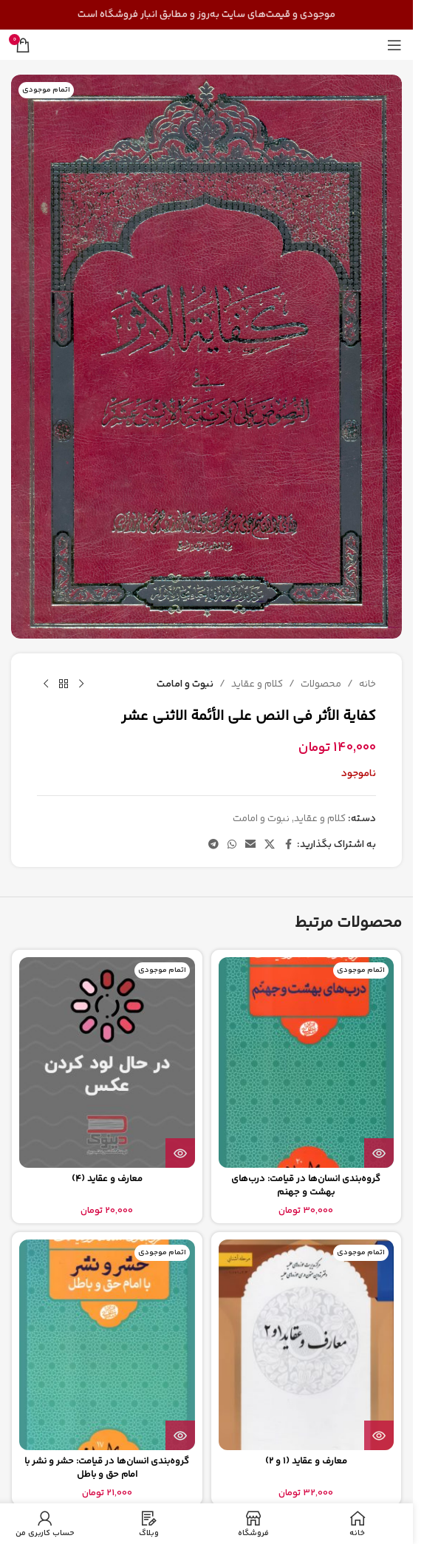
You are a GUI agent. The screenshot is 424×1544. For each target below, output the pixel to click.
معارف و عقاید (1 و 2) (306, 1461)
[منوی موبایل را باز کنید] (394, 45)
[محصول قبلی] (81, 684)
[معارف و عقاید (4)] (107, 1062)
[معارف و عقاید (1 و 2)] (306, 1344)
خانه (367, 684)
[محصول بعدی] (46, 684)
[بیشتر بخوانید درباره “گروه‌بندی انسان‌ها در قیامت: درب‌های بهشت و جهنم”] (379, 1153)
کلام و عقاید (257, 684)
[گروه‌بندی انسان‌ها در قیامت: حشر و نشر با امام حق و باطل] (107, 1344)
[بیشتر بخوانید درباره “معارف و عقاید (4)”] (180, 1153)
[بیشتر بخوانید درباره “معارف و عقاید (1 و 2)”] (379, 1435)
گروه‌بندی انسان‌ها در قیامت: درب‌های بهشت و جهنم (305, 1185)
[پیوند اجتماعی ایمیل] (250, 845)
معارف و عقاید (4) (107, 1178)
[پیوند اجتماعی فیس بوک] (288, 845)
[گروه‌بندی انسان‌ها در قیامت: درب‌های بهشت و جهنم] (306, 1062)
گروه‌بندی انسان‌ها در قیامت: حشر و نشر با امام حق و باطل (106, 1468)
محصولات (321, 684)
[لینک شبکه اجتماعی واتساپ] (232, 845)
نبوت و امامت (185, 684)
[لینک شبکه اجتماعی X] (269, 845)
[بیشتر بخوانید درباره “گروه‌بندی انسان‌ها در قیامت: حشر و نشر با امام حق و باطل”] (180, 1435)
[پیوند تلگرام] (213, 845)
